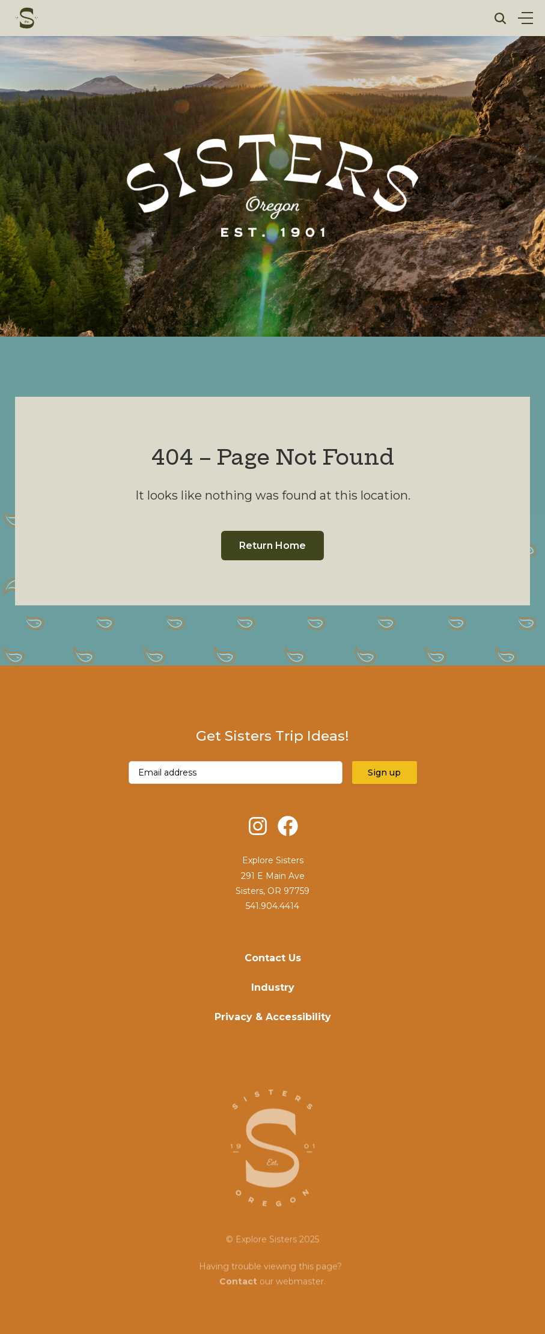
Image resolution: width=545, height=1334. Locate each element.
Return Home (272, 545)
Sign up (384, 772)
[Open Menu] (525, 18)
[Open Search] (500, 18)
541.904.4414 (272, 906)
